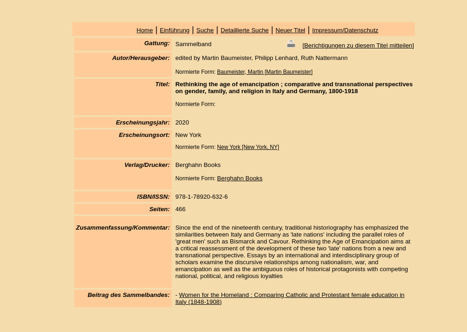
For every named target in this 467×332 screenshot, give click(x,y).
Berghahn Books (240, 178)
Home (145, 30)
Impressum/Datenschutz (345, 30)
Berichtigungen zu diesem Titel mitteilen (358, 45)
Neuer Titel (290, 30)
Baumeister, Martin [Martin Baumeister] (264, 72)
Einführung (174, 30)
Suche (205, 30)
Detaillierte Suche (245, 30)
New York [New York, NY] (248, 147)
